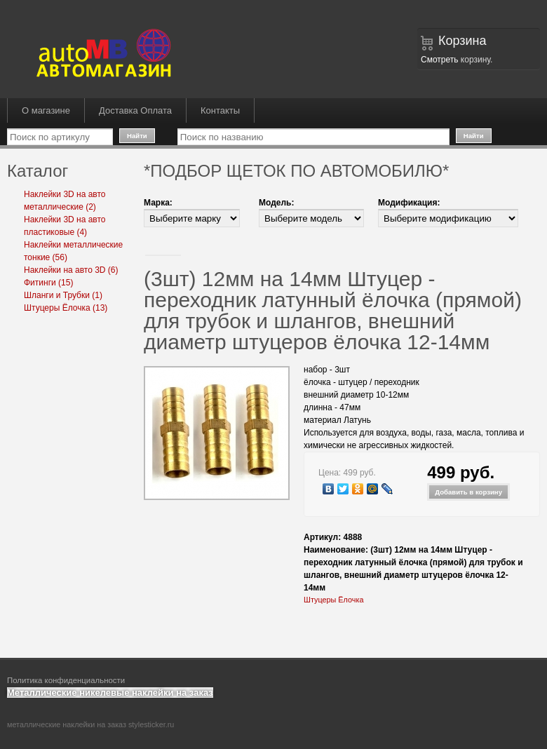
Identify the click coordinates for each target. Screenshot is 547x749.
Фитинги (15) (48, 283)
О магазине (46, 110)
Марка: (158, 203)
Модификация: (409, 203)
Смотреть (440, 60)
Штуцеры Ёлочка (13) (65, 308)
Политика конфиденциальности (66, 680)
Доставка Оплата (135, 110)
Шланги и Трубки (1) (63, 295)
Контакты (220, 110)
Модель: (276, 203)
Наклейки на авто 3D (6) (71, 270)
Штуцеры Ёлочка (333, 599)
